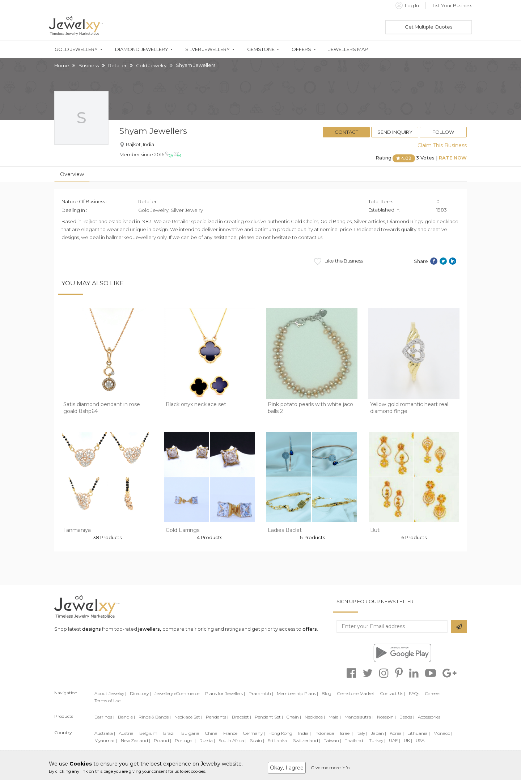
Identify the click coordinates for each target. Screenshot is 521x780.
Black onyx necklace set (196, 404)
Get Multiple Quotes (428, 27)
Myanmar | (105, 740)
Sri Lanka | (278, 740)
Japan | (378, 733)
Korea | (397, 733)
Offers (301, 49)
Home (61, 65)
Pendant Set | (269, 717)
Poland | (162, 740)
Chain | (294, 717)
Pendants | (217, 717)
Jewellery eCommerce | (178, 693)
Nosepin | (386, 717)
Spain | (257, 740)
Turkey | (377, 740)
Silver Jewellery (207, 49)
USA (420, 740)
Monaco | (442, 733)
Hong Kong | (281, 733)
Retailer (117, 65)
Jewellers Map (348, 49)
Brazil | (170, 733)
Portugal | (185, 740)
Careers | (433, 693)
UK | (408, 740)
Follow (443, 132)
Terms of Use (107, 700)
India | (304, 733)
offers (309, 629)
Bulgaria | (191, 733)
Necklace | (315, 717)
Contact (346, 132)
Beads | (406, 717)
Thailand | (355, 740)
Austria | (127, 733)
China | (212, 733)
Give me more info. (331, 767)
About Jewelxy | (110, 693)
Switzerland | (306, 740)
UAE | (394, 740)
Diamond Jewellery (141, 49)
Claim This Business (442, 145)
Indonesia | (325, 733)
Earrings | (104, 717)
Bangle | (126, 717)
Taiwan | (332, 740)
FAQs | (415, 693)
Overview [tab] (72, 174)
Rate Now (453, 158)
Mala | (335, 717)
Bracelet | (241, 717)
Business (89, 65)
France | (231, 733)
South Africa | (232, 740)
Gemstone (261, 49)
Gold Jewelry (151, 65)
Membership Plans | (297, 693)
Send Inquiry (394, 132)
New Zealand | (135, 740)
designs (91, 629)
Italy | (361, 733)
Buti (375, 530)
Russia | (207, 740)
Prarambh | (261, 693)
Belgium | (149, 733)
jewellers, (149, 629)
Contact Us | (392, 693)
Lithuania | (418, 733)
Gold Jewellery (76, 49)
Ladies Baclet (285, 530)
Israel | (346, 733)
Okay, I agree (287, 767)
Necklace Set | (188, 717)
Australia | (104, 733)
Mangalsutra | (358, 717)
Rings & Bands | (155, 717)
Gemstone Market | (357, 693)
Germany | (254, 733)
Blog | (328, 693)
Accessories (429, 717)
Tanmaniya (77, 530)
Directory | (140, 693)
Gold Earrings (182, 530)
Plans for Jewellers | (225, 693)
